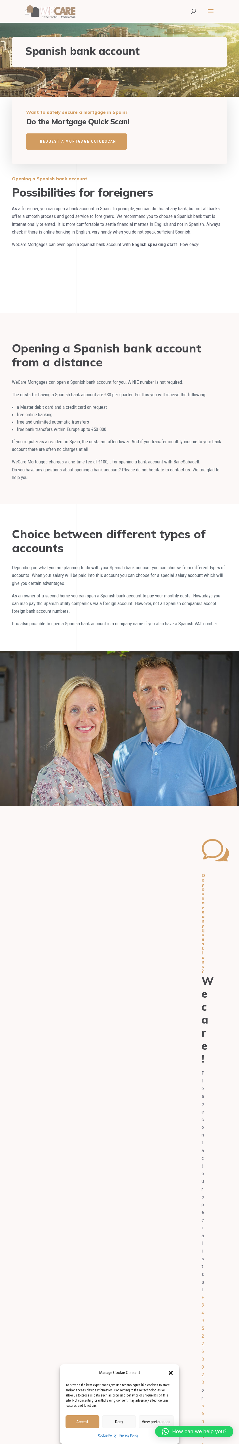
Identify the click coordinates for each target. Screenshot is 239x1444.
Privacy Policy (128, 1435)
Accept (82, 1421)
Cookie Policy (107, 1435)
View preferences (156, 1421)
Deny (119, 1421)
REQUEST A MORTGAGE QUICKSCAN (78, 141)
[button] (171, 1373)
